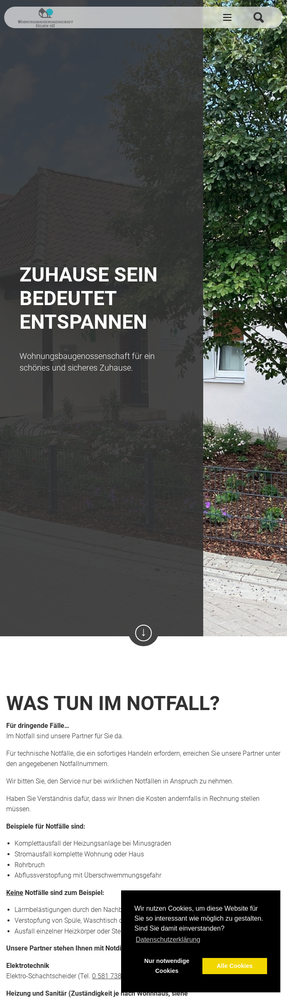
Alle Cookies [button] (235, 966)
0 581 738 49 (111, 976)
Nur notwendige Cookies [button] (167, 966)
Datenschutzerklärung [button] (168, 939)
